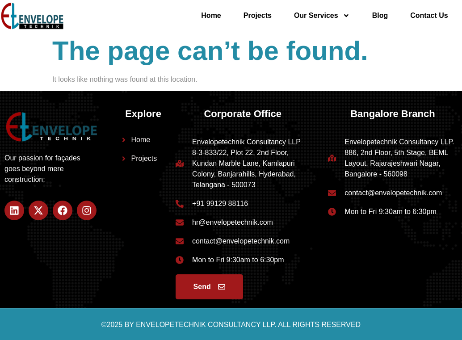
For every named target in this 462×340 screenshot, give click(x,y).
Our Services (322, 16)
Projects (258, 15)
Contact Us (429, 15)
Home (211, 15)
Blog (380, 15)
